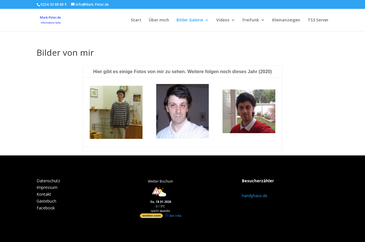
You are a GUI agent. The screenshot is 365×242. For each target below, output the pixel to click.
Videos (222, 20)
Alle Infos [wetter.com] (173, 216)
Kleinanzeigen (286, 20)
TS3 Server (318, 20)
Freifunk (250, 20)
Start (136, 20)
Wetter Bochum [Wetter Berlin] (160, 181)
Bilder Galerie (190, 20)
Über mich (159, 20)
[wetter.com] (151, 217)
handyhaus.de (254, 195)
